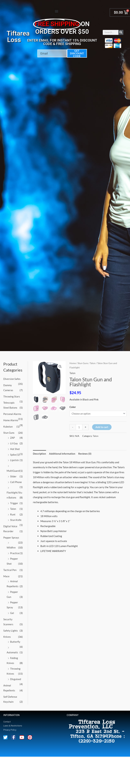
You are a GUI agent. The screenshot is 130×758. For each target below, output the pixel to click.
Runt (12, 514)
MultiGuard (13, 470)
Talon (13, 508)
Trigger (14, 503)
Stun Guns (8, 432)
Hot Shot (15, 448)
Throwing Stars (11, 396)
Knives (7, 636)
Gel (12, 612)
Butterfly (15, 641)
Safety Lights (10, 630)
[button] (56, 11)
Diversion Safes (11, 378)
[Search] (120, 32)
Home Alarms (10, 420)
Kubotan (8, 426)
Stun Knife (15, 519)
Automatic (12, 652)
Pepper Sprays (11, 537)
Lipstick (14, 460)
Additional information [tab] (62, 453)
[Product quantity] (79, 427)
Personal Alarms (12, 413)
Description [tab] (39, 453)
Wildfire (11, 547)
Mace (6, 576)
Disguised (15, 679)
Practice (14, 553)
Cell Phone (16, 482)
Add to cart (101, 427)
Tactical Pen (9, 569)
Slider (13, 476)
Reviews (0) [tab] (84, 453)
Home (72, 363)
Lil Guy (14, 443)
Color (72, 406)
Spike (13, 454)
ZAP (12, 437)
